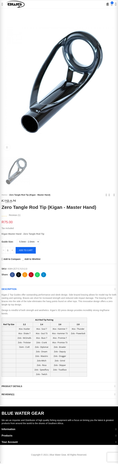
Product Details (12, 386)
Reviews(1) (8, 394)
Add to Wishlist (32, 259)
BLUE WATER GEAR (23, 413)
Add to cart (26, 250)
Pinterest (31, 274)
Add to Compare (11, 259)
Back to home (110, 194)
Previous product (106, 194)
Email (24, 274)
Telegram (43, 274)
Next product (114, 194)
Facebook (12, 274)
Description (9, 289)
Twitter (18, 274)
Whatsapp (37, 274)
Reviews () (14, 215)
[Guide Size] (28, 241)
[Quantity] (8, 250)
